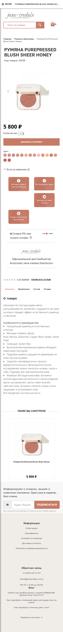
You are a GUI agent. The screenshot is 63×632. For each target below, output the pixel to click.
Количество (10, 133)
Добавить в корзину (31, 142)
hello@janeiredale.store (31, 579)
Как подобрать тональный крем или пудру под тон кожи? (32, 601)
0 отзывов (23, 279)
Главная (7, 39)
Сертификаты (31, 533)
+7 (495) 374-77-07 (31, 573)
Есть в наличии (17, 169)
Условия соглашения (31, 538)
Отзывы (47, 289)
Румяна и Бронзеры (24, 39)
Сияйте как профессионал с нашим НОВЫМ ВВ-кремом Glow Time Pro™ (31, 594)
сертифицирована (30, 392)
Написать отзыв (41, 279)
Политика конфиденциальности (31, 548)
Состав (36, 289)
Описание (9, 289)
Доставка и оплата (31, 543)
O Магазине (31, 528)
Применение (24, 289)
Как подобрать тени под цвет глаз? (31, 607)
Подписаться (47, 504)
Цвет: (6, 151)
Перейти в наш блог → (31, 617)
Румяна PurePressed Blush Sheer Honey (31, 462)
